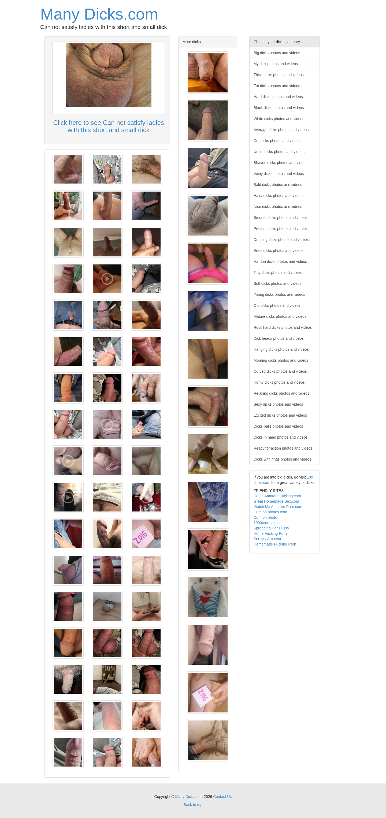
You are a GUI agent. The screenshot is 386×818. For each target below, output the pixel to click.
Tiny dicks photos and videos (278, 272)
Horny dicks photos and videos (279, 382)
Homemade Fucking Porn (275, 544)
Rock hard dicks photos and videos (283, 327)
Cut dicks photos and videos (277, 141)
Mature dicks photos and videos (280, 316)
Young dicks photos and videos (279, 294)
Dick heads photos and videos (279, 338)
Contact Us (222, 796)
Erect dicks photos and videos (278, 250)
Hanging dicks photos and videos (281, 349)
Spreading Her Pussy (271, 528)
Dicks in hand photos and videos (281, 437)
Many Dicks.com (99, 14)
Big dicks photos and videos (277, 53)
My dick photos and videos (276, 64)
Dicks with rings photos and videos (282, 459)
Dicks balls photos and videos (278, 426)
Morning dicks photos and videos (281, 360)
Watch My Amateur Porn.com (278, 507)
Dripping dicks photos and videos (281, 239)
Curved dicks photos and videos (280, 371)
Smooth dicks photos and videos (281, 217)
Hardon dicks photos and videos (280, 261)
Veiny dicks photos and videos (279, 173)
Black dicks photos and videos (279, 108)
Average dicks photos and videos (281, 130)
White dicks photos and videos (279, 119)
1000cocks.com (267, 523)
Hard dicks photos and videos (278, 97)
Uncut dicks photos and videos (279, 152)
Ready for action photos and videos (283, 448)
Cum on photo (265, 517)
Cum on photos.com (270, 512)
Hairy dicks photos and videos (278, 195)
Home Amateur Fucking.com (277, 496)
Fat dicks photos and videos (277, 86)
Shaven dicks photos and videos (280, 162)
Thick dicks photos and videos (279, 75)
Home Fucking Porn (270, 533)
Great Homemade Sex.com (276, 501)
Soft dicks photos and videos (277, 283)
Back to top (193, 804)
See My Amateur (267, 539)
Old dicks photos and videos (277, 305)
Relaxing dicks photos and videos (281, 393)
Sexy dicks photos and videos (278, 404)
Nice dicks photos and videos (278, 206)
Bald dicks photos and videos (278, 184)
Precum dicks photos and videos (281, 228)
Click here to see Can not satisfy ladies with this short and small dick (108, 126)
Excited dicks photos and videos (280, 415)
